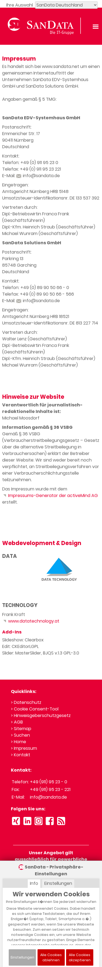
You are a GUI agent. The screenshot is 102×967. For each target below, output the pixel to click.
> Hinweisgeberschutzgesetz (41, 715)
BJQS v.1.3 (52, 653)
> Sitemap (21, 728)
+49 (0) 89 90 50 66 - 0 (44, 287)
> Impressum (24, 748)
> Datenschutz (26, 702)
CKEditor (20, 646)
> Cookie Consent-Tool (34, 709)
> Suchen (20, 735)
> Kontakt (20, 755)
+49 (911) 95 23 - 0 (48, 782)
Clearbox (34, 640)
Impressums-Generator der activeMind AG (50, 495)
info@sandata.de (38, 175)
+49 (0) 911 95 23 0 (39, 162)
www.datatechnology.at (30, 621)
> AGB (17, 722)
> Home (18, 742)
